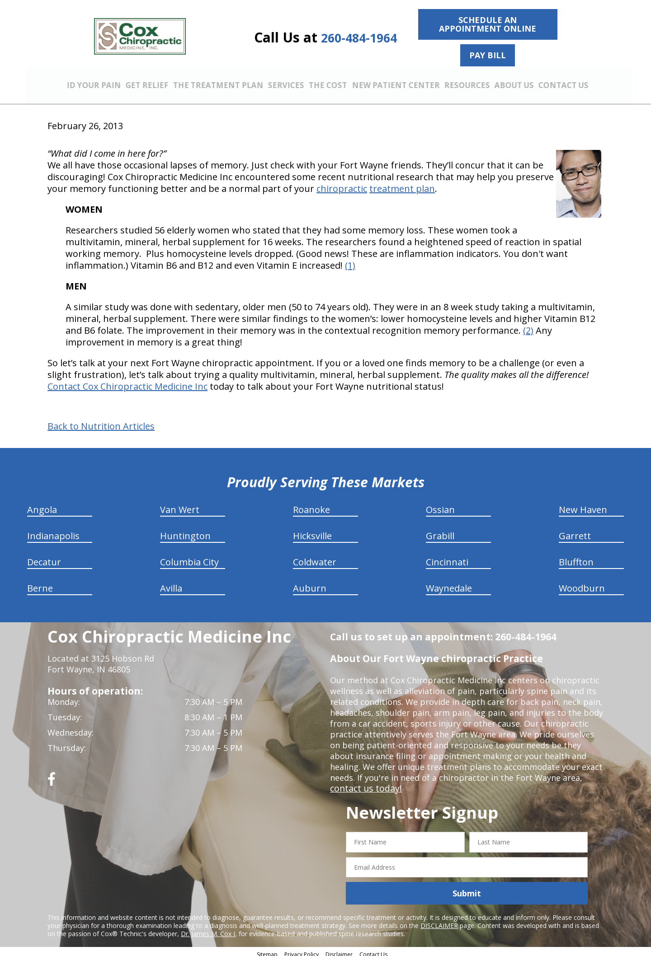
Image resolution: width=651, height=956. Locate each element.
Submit (467, 888)
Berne (40, 583)
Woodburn (582, 583)
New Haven (583, 505)
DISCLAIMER (439, 920)
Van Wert (179, 505)
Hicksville (312, 531)
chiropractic (341, 183)
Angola (42, 505)
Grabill (440, 531)
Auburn (309, 583)
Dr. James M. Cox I (208, 928)
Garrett (575, 531)
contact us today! (363, 783)
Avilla (171, 583)
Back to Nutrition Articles (101, 421)
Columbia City (189, 557)
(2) (528, 325)
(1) (350, 260)
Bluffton (576, 557)
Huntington (185, 531)
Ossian (440, 505)
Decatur (44, 557)
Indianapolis (53, 531)
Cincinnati (447, 557)
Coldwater (314, 557)
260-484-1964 (359, 37)
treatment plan (402, 183)
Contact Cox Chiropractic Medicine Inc (127, 381)
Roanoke (311, 505)
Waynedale (449, 583)
